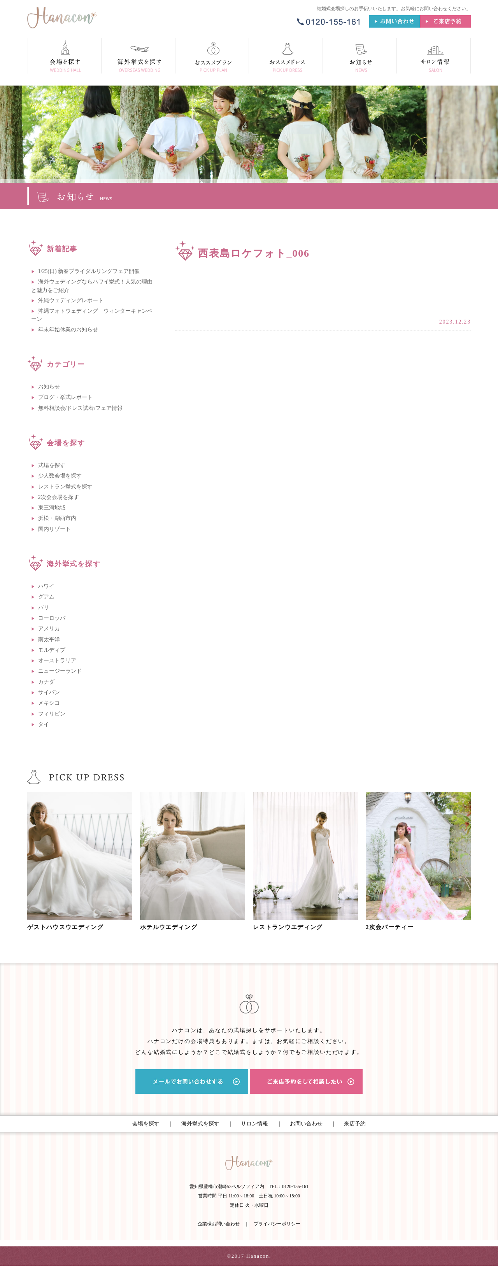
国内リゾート (54, 529)
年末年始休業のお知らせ (68, 329)
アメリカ (49, 629)
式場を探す (51, 465)
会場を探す (146, 1124)
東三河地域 (51, 508)
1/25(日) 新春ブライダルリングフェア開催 (89, 271)
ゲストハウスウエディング (68, 927)
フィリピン (51, 714)
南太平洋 (49, 639)
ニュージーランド (60, 671)
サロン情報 (254, 1124)
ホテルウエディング (171, 927)
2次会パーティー (392, 927)
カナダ (46, 682)
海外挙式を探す (200, 1124)
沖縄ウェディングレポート (70, 300)
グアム (46, 597)
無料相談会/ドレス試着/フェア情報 (80, 408)
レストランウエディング (291, 927)
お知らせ (49, 387)
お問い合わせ (306, 1124)
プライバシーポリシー (277, 1225)
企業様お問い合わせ (219, 1225)
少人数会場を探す (60, 476)
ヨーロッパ (51, 618)
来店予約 (355, 1124)
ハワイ (46, 586)
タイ (43, 724)
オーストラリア (57, 660)
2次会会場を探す (58, 497)
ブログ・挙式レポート (65, 397)
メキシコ (49, 703)
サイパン (49, 692)
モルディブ (51, 650)
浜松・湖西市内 (57, 518)
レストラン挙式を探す (65, 487)
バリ (43, 608)
